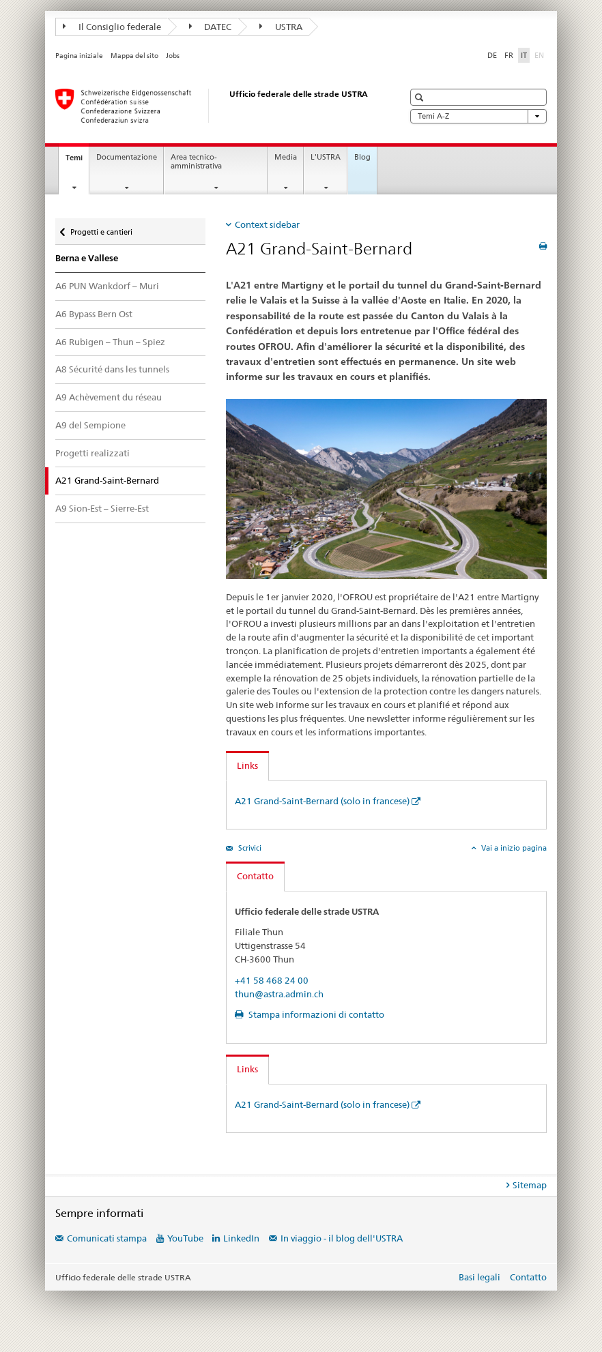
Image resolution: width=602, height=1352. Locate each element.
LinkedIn (241, 1238)
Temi (77, 161)
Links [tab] (247, 765)
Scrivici (248, 848)
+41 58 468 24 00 (272, 980)
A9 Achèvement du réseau (108, 397)
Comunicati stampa (107, 1238)
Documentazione (126, 157)
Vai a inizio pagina (513, 848)
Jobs (173, 55)
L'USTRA (326, 157)
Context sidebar (267, 224)
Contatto (528, 1277)
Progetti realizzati (92, 452)
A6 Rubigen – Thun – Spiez (110, 341)
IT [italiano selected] (524, 55)
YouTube (185, 1238)
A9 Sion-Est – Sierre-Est (102, 508)
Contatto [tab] (255, 875)
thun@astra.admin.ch (279, 993)
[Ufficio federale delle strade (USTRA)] (215, 106)
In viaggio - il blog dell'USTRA (342, 1238)
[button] (420, 97)
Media (285, 157)
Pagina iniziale (79, 55)
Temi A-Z (478, 116)
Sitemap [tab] (530, 1184)
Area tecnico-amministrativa (196, 162)
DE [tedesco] (492, 55)
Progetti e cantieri (101, 228)
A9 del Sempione (90, 425)
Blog (362, 157)
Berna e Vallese (86, 258)
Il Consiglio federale (112, 26)
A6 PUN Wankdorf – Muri (107, 285)
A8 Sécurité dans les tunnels (112, 369)
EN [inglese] (540, 54)
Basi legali (479, 1277)
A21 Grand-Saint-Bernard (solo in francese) (322, 800)
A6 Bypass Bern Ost (93, 313)
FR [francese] (508, 55)
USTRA (280, 26)
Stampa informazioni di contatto (315, 1014)
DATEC (210, 26)
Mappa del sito (134, 55)
